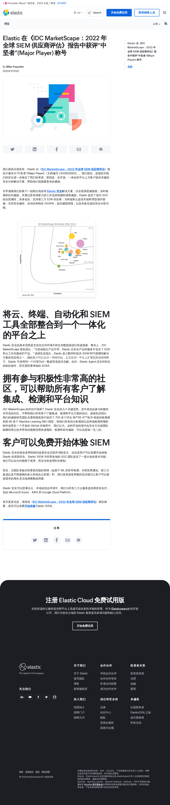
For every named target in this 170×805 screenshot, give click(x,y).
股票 (133, 688)
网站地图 (46, 771)
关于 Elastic (81, 673)
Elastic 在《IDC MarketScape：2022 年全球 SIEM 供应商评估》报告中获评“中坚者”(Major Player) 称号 (142, 51)
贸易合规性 (107, 722)
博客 (7, 24)
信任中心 (105, 712)
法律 (103, 707)
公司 (155, 23)
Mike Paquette (15, 66)
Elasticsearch (120, 608)
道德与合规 (107, 727)
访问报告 (61, 3)
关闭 (130, 66)
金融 (133, 683)
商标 (21, 771)
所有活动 (135, 722)
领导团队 (79, 678)
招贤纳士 (79, 707)
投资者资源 (137, 673)
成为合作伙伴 (108, 688)
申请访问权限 (108, 683)
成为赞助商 (137, 717)
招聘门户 (79, 712)
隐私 (103, 717)
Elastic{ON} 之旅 (140, 712)
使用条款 (29, 771)
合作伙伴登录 (108, 678)
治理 (133, 678)
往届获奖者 (137, 707)
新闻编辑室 (80, 688)
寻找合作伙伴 (108, 673)
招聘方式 (79, 717)
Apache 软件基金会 (93, 784)
